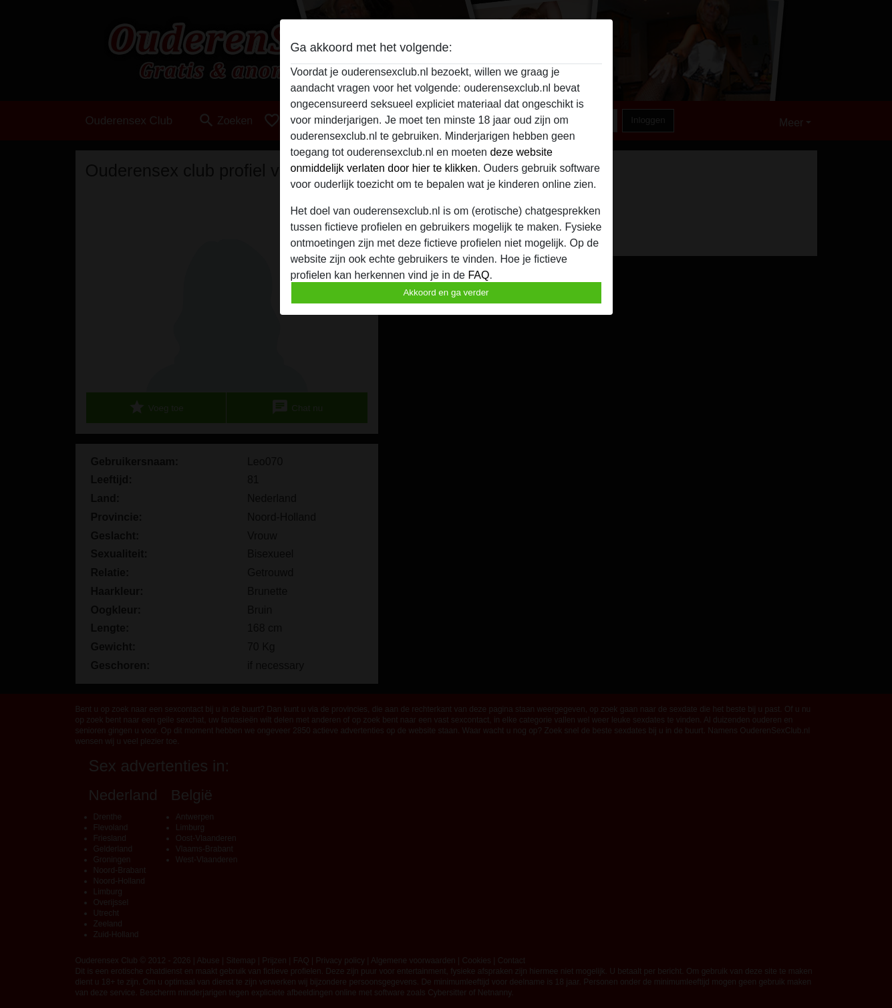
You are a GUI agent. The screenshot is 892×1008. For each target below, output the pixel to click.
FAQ (478, 275)
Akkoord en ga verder (445, 292)
